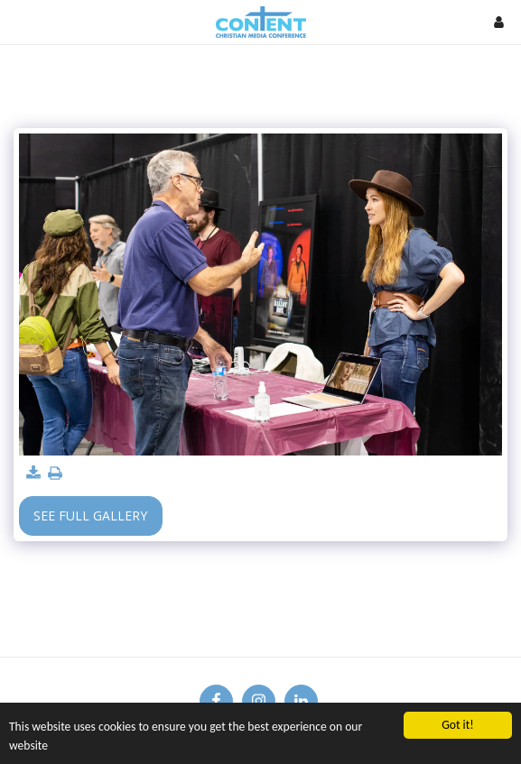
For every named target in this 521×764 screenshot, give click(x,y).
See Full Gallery (90, 515)
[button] (20, 21)
